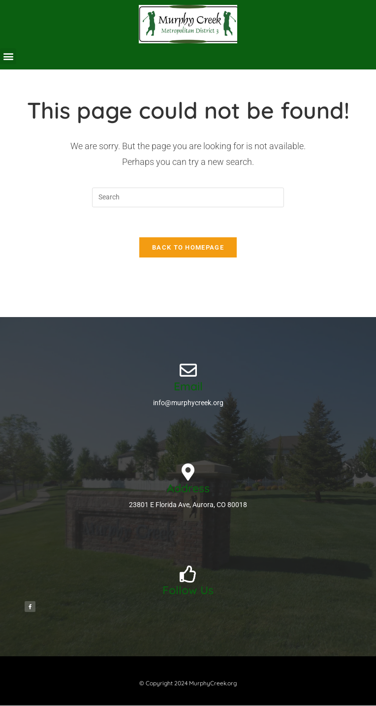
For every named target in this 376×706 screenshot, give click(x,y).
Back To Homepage (188, 247)
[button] (8, 56)
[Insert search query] (188, 197)
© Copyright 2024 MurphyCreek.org (188, 683)
